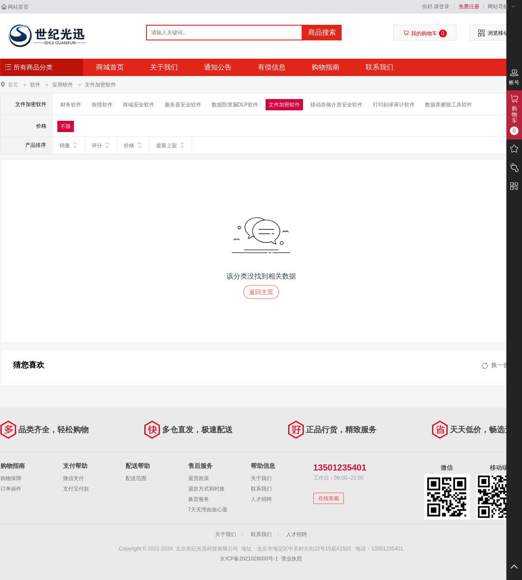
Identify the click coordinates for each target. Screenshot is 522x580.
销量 (69, 145)
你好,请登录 (435, 6)
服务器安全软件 (183, 105)
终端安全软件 (138, 105)
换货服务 (198, 499)
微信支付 (73, 478)
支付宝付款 (76, 489)
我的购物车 (425, 33)
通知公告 (218, 67)
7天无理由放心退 (208, 510)
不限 (65, 126)
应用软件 (62, 85)
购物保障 (10, 478)
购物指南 (325, 67)
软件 (35, 85)
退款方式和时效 (206, 489)
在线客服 (328, 498)
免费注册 (469, 6)
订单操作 (10, 489)
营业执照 (291, 559)
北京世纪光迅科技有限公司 (46, 35)
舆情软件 (102, 105)
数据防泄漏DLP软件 (235, 105)
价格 (133, 145)
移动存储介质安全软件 (336, 105)
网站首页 (18, 7)
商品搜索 (322, 32)
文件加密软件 (100, 85)
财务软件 (70, 105)
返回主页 (261, 291)
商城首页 (110, 67)
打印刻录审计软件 (394, 105)
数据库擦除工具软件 (448, 105)
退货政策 (198, 478)
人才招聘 (261, 499)
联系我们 (379, 67)
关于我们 (164, 67)
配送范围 (136, 478)
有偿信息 (272, 67)
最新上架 (170, 145)
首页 (13, 84)
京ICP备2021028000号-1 (249, 559)
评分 (101, 145)
